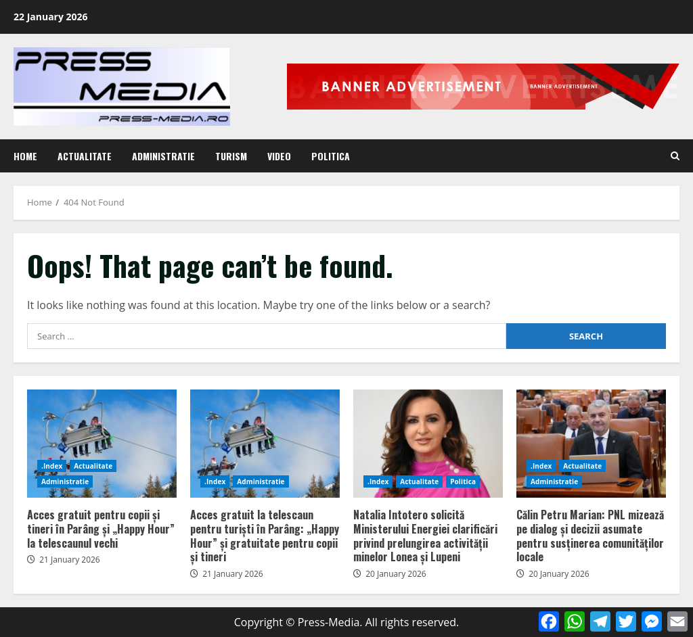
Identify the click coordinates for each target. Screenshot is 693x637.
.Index (51, 466)
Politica (330, 156)
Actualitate (85, 156)
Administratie (163, 156)
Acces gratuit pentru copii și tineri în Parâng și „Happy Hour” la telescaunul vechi (102, 444)
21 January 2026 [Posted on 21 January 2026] (69, 559)
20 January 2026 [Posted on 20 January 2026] (395, 574)
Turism (231, 156)
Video (279, 156)
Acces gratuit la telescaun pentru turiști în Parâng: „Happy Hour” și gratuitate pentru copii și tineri (265, 444)
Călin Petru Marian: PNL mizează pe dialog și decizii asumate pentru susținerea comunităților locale (591, 444)
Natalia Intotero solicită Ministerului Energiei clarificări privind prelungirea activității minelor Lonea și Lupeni (428, 444)
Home (25, 156)
